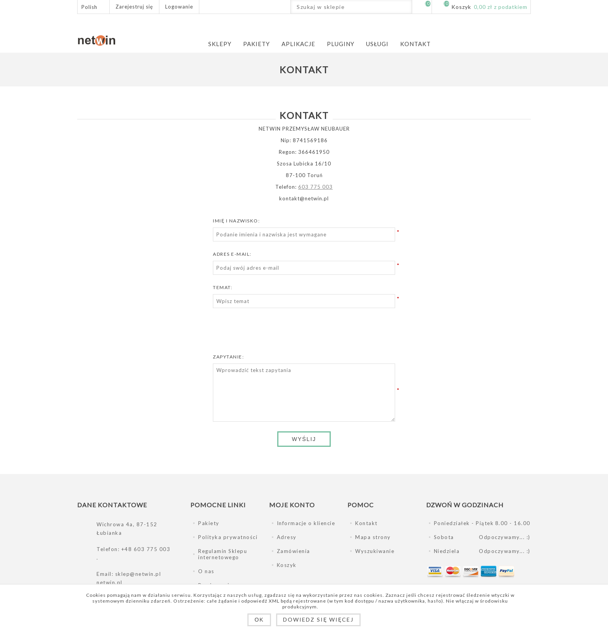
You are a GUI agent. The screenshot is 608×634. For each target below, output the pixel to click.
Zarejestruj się (134, 6)
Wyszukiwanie (405, 7)
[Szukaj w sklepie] (344, 7)
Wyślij (304, 439)
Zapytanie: (228, 357)
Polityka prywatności (227, 537)
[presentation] (304, 333)
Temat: (222, 287)
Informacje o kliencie (306, 523)
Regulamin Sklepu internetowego (222, 554)
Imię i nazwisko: (236, 221)
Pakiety (208, 523)
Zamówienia (293, 551)
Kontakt (366, 523)
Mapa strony (373, 537)
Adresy (287, 537)
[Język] (93, 7)
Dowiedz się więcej (318, 619)
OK (259, 620)
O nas (206, 571)
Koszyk (287, 565)
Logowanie (179, 6)
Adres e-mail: (232, 254)
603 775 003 (315, 187)
